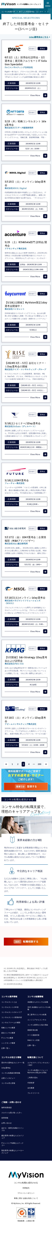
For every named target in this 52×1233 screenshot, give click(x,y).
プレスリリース (33, 1093)
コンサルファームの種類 (10, 1022)
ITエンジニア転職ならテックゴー (12, 1144)
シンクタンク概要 (8, 1043)
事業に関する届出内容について (26, 1198)
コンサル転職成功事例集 (10, 1073)
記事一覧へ (5, 1048)
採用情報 (4, 1117)
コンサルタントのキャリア (11, 1012)
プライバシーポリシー (26, 1193)
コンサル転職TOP (8, 11)
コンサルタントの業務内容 (11, 1017)
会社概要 (30, 1088)
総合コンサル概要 (8, 1032)
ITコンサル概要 (7, 1037)
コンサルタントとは (9, 1002)
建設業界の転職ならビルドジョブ (12, 1136)
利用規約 (26, 1188)
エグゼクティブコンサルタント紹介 (38, 1063)
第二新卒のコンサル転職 (36, 1014)
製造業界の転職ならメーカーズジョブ (12, 1151)
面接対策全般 (32, 1030)
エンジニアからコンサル (36, 1019)
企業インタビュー (8, 1078)
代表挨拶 (30, 1082)
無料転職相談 (6, 1107)
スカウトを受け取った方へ (11, 1112)
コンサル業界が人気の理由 (37, 1025)
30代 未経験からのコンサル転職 (39, 1008)
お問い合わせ (6, 1123)
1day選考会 (6, 1067)
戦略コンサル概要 (8, 1027)
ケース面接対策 (33, 1035)
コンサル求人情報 (8, 1083)
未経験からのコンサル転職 (37, 1002)
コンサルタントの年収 (10, 1007)
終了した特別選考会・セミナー (31, 11)
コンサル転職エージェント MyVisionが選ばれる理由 (38, 1071)
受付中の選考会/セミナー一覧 (13, 1062)
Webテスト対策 (33, 1040)
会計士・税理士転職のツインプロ (12, 1129)
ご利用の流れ (32, 1077)
